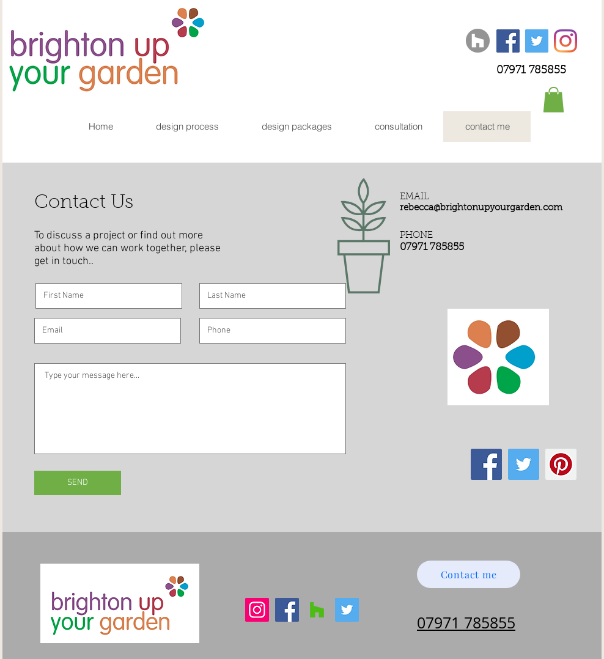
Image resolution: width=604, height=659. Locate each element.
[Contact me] (468, 574)
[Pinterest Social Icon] (560, 464)
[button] (553, 99)
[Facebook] (287, 610)
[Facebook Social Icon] (508, 41)
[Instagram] (565, 41)
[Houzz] (478, 41)
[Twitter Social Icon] (536, 41)
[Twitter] (347, 610)
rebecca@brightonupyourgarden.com (481, 208)
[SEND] (77, 483)
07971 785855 (531, 70)
